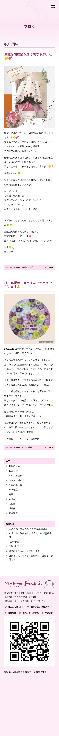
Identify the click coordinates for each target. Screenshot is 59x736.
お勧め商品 (14, 466)
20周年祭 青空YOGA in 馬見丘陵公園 (28, 528)
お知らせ (17, 267)
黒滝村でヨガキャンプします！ (24, 551)
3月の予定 (14, 546)
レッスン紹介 (15, 480)
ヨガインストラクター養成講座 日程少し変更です (31, 558)
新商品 (12, 499)
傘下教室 (13, 489)
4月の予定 (14, 541)
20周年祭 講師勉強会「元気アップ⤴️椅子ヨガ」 (30, 535)
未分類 (12, 504)
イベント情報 (27, 447)
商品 (11, 494)
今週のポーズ (27, 267)
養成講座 (13, 513)
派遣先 (12, 508)
